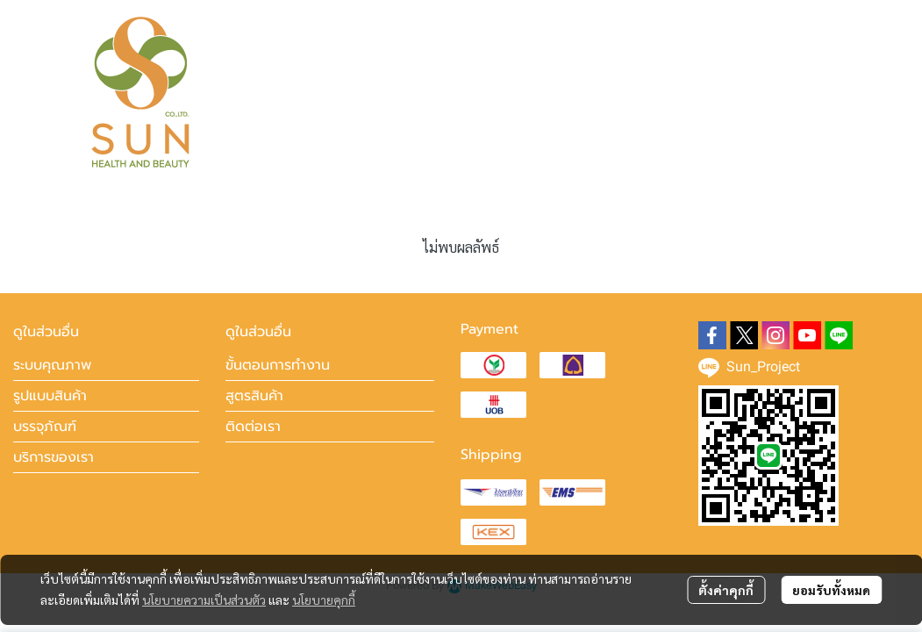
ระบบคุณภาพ (52, 365)
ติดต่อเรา (253, 426)
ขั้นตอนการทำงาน (277, 365)
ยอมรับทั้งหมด (831, 590)
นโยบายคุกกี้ (323, 599)
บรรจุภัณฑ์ (44, 426)
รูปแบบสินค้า (50, 395)
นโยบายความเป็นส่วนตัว (204, 599)
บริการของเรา (53, 457)
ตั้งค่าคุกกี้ (726, 590)
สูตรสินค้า (254, 395)
